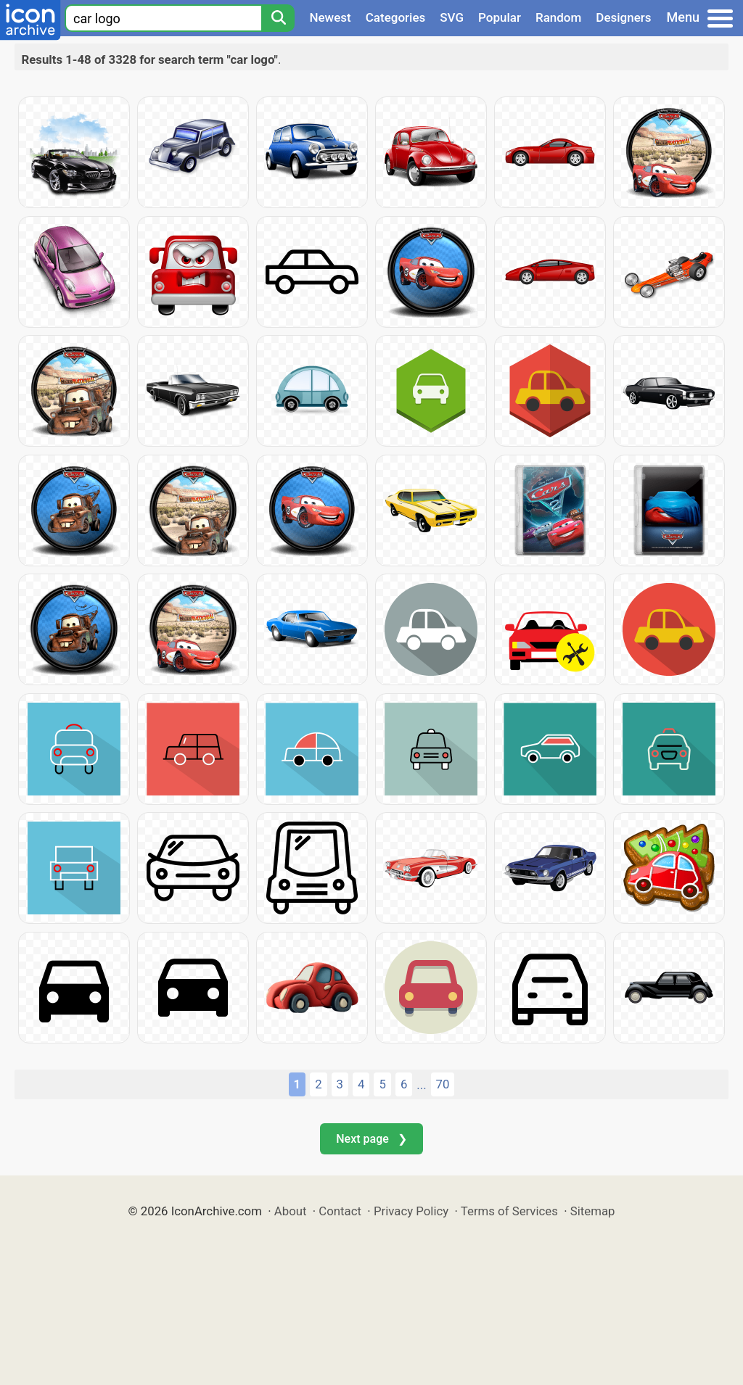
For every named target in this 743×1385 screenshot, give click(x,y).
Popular (499, 17)
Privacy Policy (411, 1211)
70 (443, 1084)
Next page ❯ (371, 1139)
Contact (340, 1211)
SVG (452, 17)
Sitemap (592, 1211)
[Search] (278, 18)
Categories (396, 17)
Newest (329, 17)
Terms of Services (509, 1211)
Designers (623, 17)
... (421, 1085)
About (290, 1211)
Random (558, 17)
